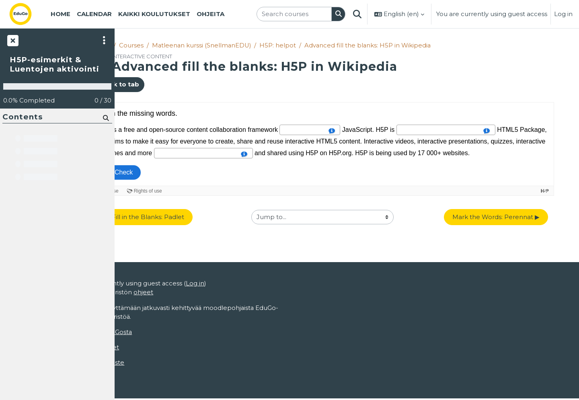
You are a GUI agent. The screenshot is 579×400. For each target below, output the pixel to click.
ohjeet (192, 293)
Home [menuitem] (60, 14)
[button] (357, 14)
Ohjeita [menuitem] (210, 14)
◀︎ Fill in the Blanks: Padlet (178, 217)
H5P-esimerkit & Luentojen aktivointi (54, 64)
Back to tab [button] (150, 84)
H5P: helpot (313, 45)
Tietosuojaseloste (147, 363)
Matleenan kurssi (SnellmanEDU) (235, 45)
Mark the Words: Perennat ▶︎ (511, 217)
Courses (164, 45)
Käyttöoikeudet (144, 348)
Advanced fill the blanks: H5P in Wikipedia (404, 45)
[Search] (105, 118)
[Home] (26, 14)
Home (134, 45)
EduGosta (167, 332)
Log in (563, 14)
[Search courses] (294, 14)
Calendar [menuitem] (94, 14)
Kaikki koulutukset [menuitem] (154, 14)
